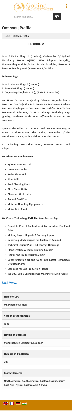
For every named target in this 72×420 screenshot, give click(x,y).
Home (7, 36)
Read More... (9, 282)
